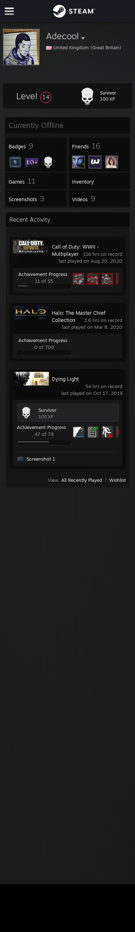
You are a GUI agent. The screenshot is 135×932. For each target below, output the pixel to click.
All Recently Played (81, 480)
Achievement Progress (42, 274)
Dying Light (65, 379)
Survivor (48, 410)
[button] (33, 96)
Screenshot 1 (41, 459)
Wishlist (117, 480)
